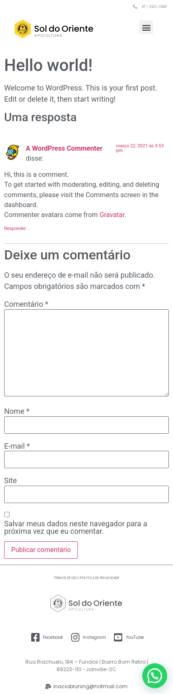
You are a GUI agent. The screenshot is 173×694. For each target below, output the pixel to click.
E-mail (17, 446)
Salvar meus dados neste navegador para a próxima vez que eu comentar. (75, 527)
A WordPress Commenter (64, 148)
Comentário (26, 304)
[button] (146, 27)
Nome (17, 411)
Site (10, 480)
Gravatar (111, 215)
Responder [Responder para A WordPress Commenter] (15, 228)
